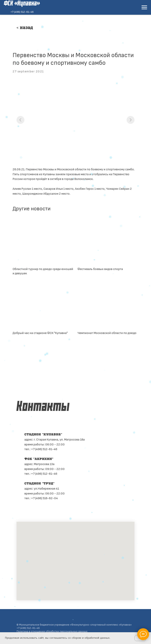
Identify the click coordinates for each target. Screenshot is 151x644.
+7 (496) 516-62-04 (44, 498)
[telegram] (27, 510)
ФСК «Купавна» (22, 4)
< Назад (25, 28)
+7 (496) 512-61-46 (22, 11)
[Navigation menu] (144, 7)
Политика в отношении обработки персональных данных (52, 631)
